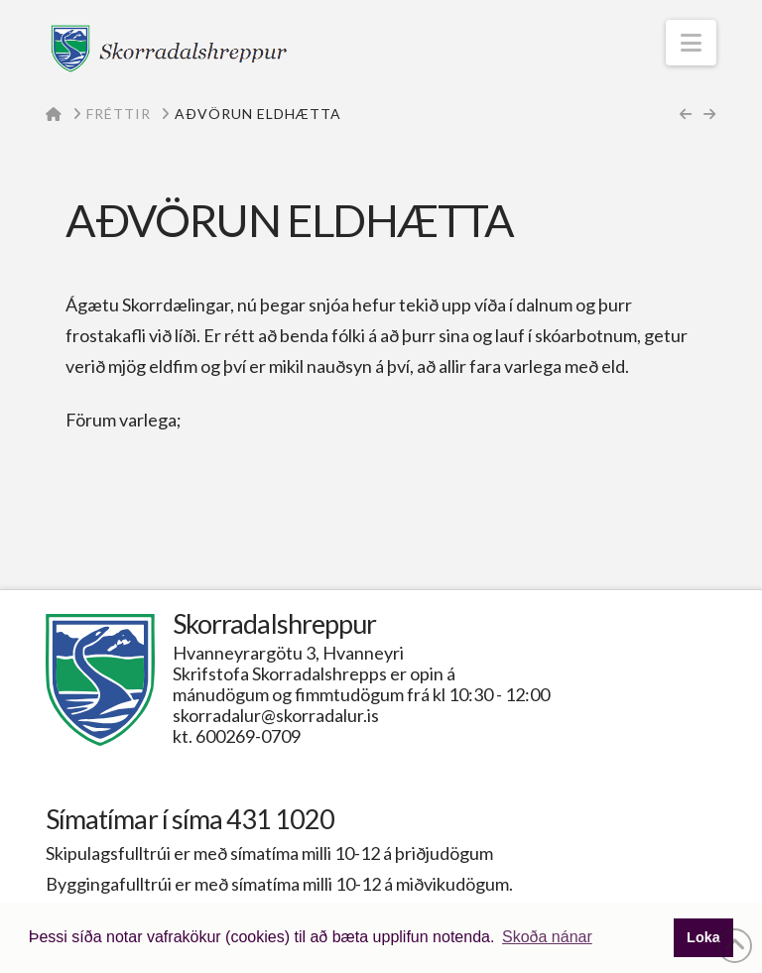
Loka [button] (703, 937)
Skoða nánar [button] (547, 936)
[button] (691, 42)
